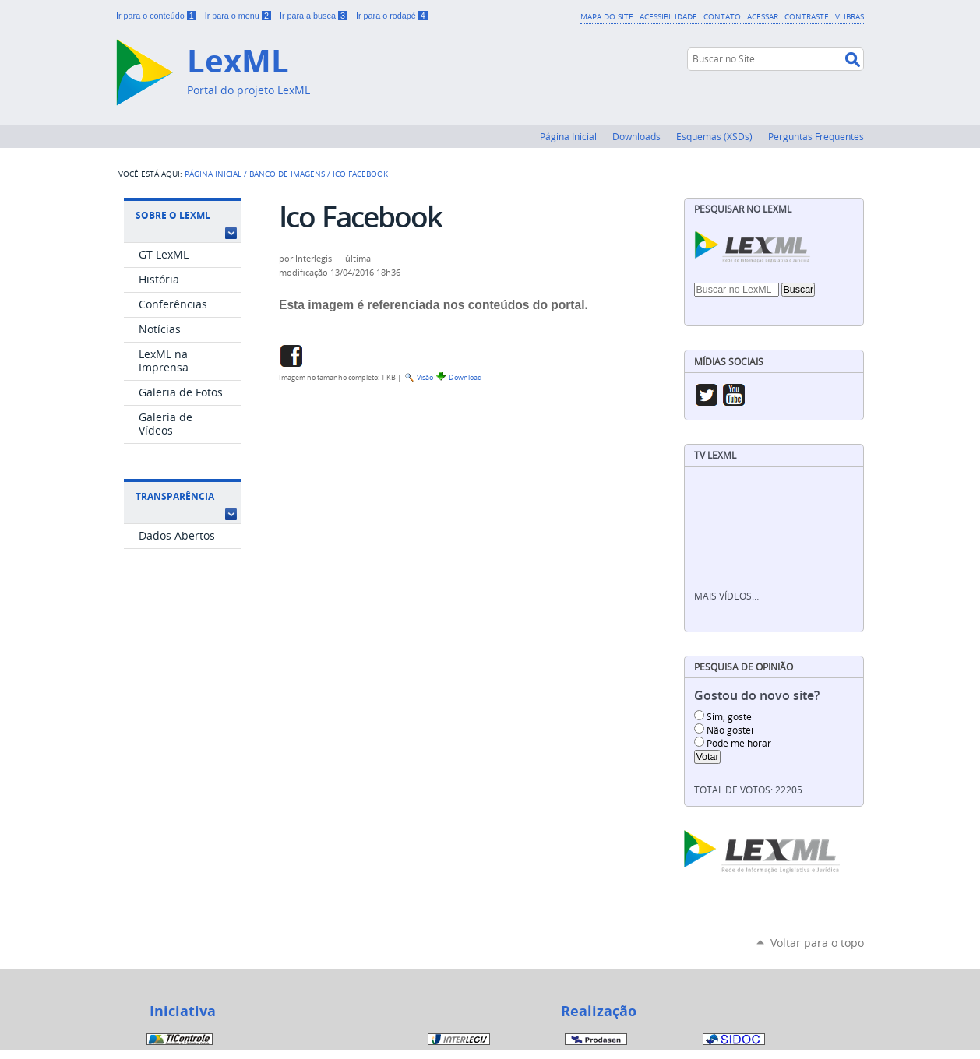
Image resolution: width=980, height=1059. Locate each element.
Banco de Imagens (287, 173)
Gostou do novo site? (757, 696)
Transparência (175, 496)
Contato (722, 16)
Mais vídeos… (726, 596)
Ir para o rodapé (392, 15)
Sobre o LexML (173, 215)
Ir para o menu (239, 15)
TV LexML (715, 455)
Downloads (636, 136)
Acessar (762, 16)
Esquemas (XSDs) (714, 136)
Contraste (806, 16)
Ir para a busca (315, 15)
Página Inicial (568, 136)
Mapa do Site (606, 16)
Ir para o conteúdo (157, 15)
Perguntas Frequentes (816, 136)
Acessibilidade (668, 16)
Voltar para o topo (817, 942)
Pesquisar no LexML (742, 209)
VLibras (849, 16)
